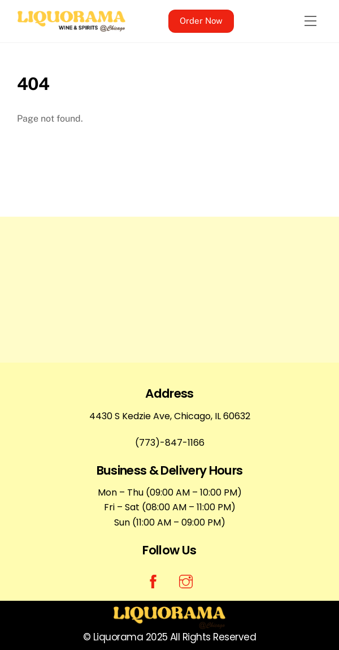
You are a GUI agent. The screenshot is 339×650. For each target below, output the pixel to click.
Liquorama (118, 637)
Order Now (201, 20)
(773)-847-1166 (170, 442)
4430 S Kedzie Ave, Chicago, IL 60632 (169, 416)
